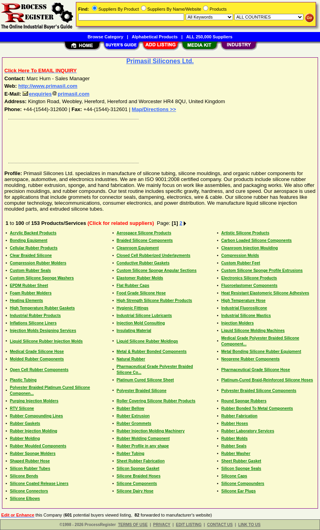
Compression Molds (240, 255)
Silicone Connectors (29, 491)
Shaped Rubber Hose (30, 461)
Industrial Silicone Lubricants (144, 315)
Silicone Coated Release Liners (39, 483)
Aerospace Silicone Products (144, 233)
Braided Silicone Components (145, 240)
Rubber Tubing (130, 453)
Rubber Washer (235, 453)
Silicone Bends (24, 476)
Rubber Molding (25, 438)
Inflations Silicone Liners (33, 323)
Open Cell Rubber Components (39, 370)
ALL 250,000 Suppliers (209, 36)
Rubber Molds (234, 438)
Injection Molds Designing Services (43, 330)
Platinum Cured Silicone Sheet (145, 380)
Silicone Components (137, 483)
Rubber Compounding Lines (36, 416)
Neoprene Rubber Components (250, 359)
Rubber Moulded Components (38, 446)
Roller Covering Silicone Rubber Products (156, 401)
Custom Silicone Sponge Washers (42, 278)
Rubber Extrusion (133, 416)
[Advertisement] (158, 139)
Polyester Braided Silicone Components (258, 391)
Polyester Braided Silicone (141, 391)
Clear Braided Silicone (31, 255)
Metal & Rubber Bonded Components (151, 351)
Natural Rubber (131, 359)
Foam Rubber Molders (31, 293)
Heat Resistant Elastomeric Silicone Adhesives (265, 293)
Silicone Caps (234, 476)
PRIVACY (162, 524)
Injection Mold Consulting (141, 323)
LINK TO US (249, 524)
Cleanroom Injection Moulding (249, 248)
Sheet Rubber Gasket (241, 461)
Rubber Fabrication (239, 416)
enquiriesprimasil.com (56, 94)
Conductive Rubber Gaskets (143, 263)
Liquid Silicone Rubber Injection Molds (46, 341)
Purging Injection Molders (34, 401)
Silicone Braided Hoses (138, 476)
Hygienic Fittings (133, 308)
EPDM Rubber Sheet (29, 285)
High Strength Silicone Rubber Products (154, 300)
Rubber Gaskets (25, 423)
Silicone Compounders (242, 483)
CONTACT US (220, 524)
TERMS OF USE (133, 524)
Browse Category (105, 36)
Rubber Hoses (234, 423)
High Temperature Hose (243, 300)
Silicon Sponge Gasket (138, 468)
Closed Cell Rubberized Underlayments (153, 255)
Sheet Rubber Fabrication (141, 461)
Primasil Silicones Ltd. (160, 61)
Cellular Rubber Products (34, 248)
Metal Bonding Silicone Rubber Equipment (261, 351)
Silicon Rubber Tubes (30, 468)
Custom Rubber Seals (30, 270)
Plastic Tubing (23, 380)
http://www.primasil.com (47, 86)
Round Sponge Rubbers (243, 401)
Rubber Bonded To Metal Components (257, 408)
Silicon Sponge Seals (241, 468)
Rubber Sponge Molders (33, 453)
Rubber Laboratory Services (247, 431)
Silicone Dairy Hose (135, 491)
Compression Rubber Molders (38, 263)
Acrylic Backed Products (33, 233)
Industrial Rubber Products (35, 315)
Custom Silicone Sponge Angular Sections (156, 270)
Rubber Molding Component (143, 438)
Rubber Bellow (130, 408)
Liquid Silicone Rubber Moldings (147, 341)
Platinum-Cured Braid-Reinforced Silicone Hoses (267, 380)
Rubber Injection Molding (33, 431)
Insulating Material (134, 330)
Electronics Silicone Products (249, 278)
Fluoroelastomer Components (249, 285)
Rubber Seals (234, 446)
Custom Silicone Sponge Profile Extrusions (262, 270)
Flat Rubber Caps (133, 285)
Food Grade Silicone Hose (141, 293)
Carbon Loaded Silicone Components (256, 240)
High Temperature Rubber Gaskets (42, 308)
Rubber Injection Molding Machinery (150, 431)
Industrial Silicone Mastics (246, 315)
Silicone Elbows (25, 498)
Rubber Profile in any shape (143, 446)
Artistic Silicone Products (245, 233)
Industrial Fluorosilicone (244, 308)
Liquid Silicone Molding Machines (253, 330)
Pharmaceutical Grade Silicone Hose (255, 370)
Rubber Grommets (134, 423)
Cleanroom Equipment (138, 248)
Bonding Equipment (28, 240)
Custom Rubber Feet (240, 263)
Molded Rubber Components (37, 359)
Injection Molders (237, 323)
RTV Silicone (22, 408)
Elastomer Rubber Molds (140, 278)
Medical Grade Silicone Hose (37, 351)
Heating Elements (26, 300)
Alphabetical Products (155, 36)
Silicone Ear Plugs (238, 491)
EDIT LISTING (188, 524)
